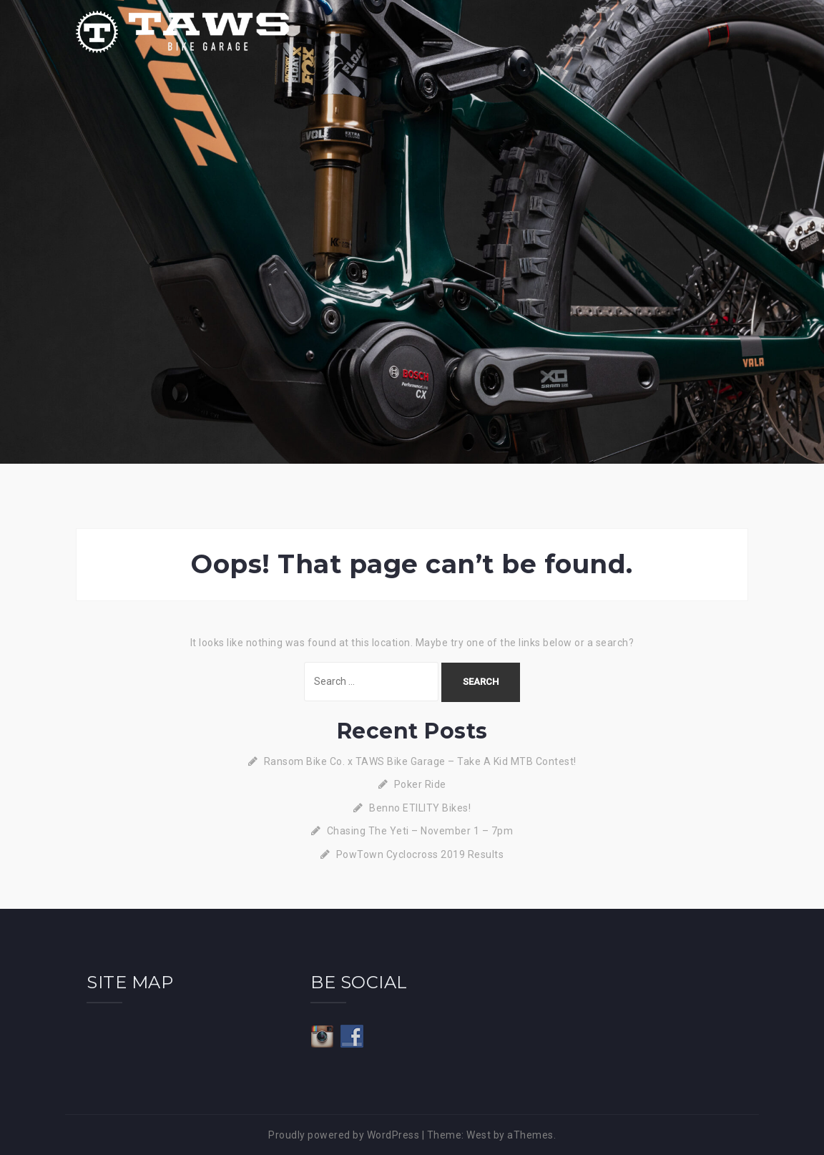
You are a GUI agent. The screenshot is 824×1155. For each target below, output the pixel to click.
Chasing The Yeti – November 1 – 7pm (420, 831)
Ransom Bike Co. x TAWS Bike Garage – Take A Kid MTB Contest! (420, 761)
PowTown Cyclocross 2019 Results (420, 854)
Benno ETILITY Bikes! (420, 808)
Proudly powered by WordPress (343, 1135)
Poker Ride (420, 784)
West (478, 1135)
